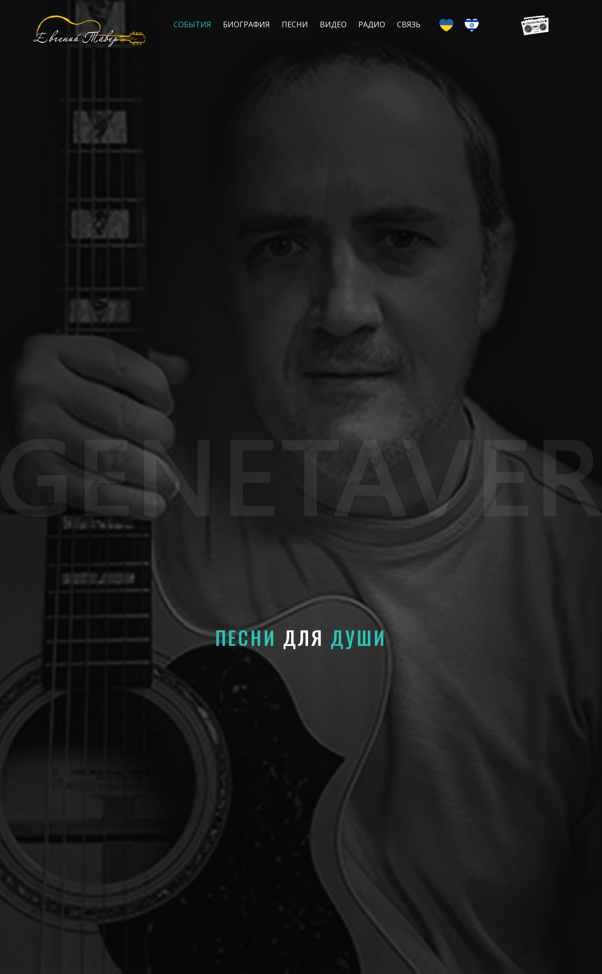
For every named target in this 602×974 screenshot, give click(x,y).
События (192, 24)
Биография (246, 24)
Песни (295, 24)
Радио (371, 24)
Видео (333, 24)
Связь (408, 24)
